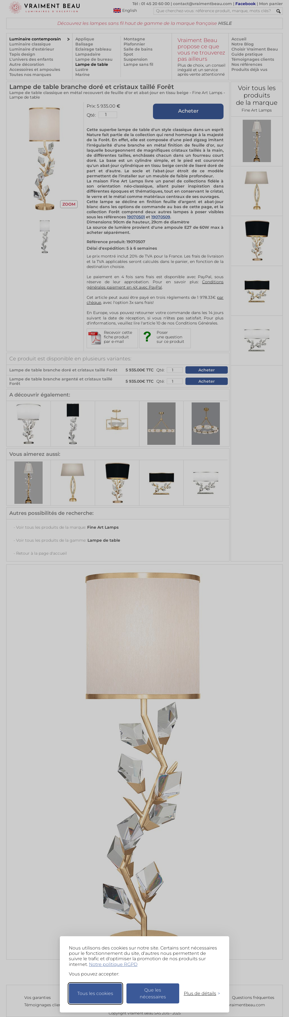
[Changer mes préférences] (199, 993)
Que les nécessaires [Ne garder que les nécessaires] (153, 993)
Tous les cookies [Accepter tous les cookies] (95, 993)
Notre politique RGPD (113, 964)
